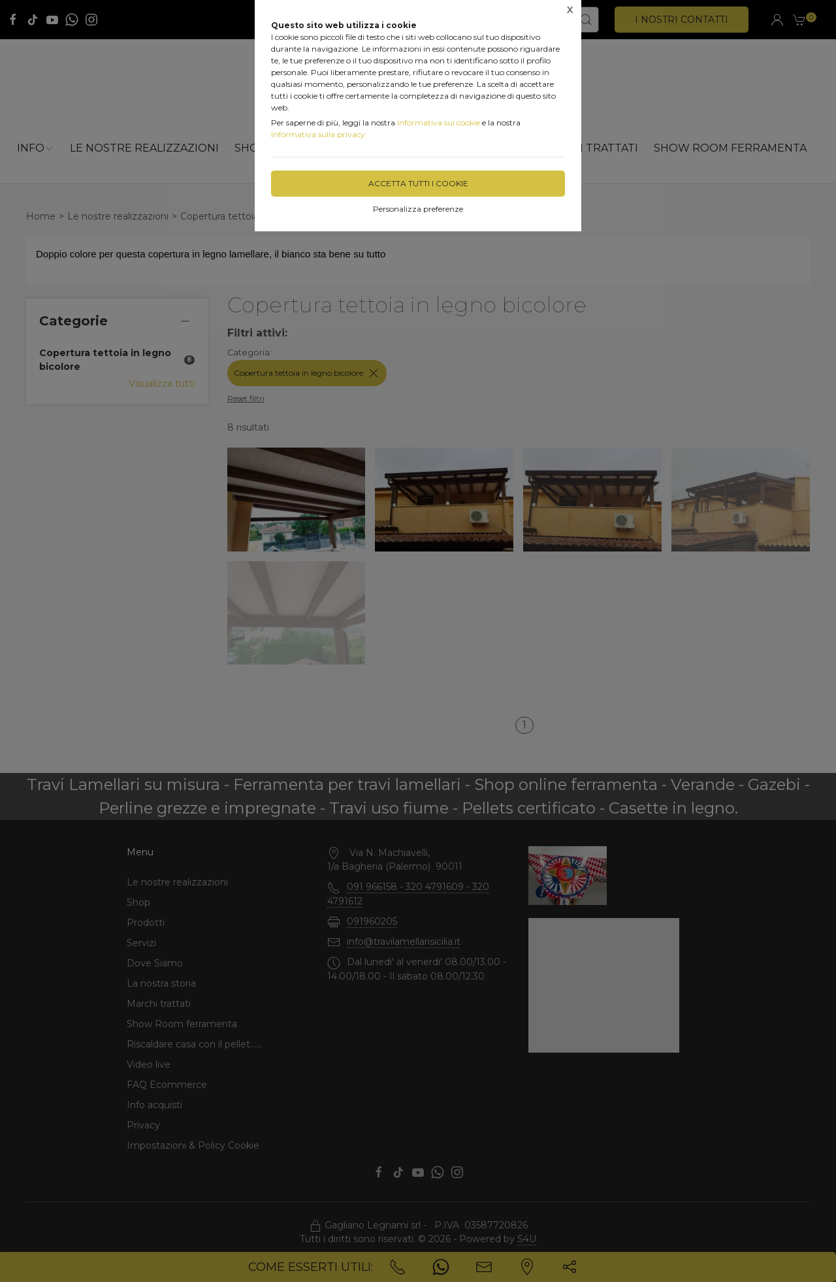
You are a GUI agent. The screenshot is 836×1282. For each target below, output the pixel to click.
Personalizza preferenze (418, 209)
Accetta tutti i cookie (418, 183)
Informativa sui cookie (438, 122)
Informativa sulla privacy (318, 134)
